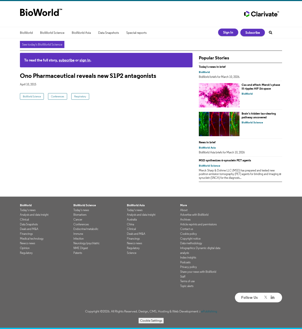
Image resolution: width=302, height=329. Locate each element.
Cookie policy (188, 234)
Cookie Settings (151, 320)
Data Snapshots (108, 33)
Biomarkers (79, 215)
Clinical (24, 219)
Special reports (136, 33)
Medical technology (32, 238)
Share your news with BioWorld (198, 272)
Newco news (27, 243)
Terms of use (187, 281)
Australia (132, 219)
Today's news (27, 210)
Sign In (228, 32)
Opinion (25, 248)
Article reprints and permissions (198, 224)
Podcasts (185, 262)
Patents (77, 253)
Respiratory (80, 96)
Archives (185, 219)
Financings (26, 234)
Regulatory (26, 253)
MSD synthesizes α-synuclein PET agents (225, 160)
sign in (84, 60)
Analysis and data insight (34, 215)
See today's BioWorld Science (42, 44)
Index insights (188, 257)
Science (131, 253)
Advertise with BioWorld (194, 215)
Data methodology (191, 243)
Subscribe (252, 32)
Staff (182, 276)
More (183, 205)
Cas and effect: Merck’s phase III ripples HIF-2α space (261, 86)
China (130, 224)
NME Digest (80, 248)
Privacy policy (188, 267)
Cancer (77, 219)
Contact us (186, 229)
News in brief (207, 142)
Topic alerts (186, 286)
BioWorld (26, 33)
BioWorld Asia (81, 33)
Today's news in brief (212, 67)
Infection (78, 238)
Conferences (57, 96)
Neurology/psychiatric (86, 243)
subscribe (66, 60)
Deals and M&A (29, 229)
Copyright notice (190, 238)
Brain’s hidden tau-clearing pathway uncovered (259, 115)
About (183, 210)
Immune (78, 234)
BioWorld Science (52, 33)
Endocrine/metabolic (85, 229)
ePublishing (209, 311)
